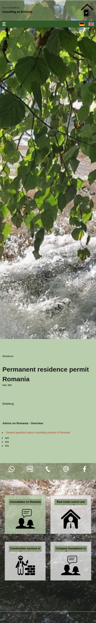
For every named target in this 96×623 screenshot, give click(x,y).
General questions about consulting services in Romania (38, 432)
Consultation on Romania (25, 501)
